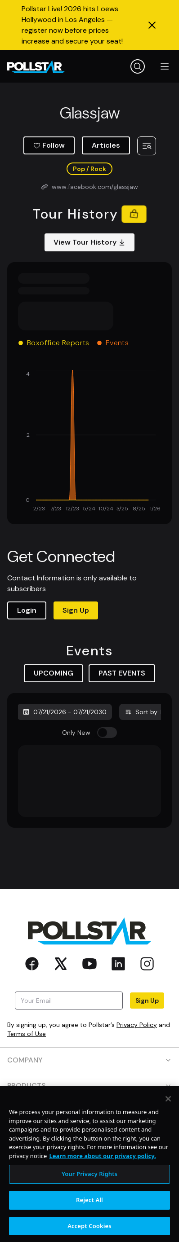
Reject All (89, 1206)
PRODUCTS (89, 1085)
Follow (49, 145)
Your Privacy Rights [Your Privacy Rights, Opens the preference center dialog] (89, 1180)
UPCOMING (53, 673)
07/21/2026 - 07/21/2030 (64, 712)
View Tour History (89, 242)
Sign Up (76, 610)
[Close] (168, 1105)
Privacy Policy (136, 1025)
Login (26, 610)
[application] (89, 441)
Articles (106, 145)
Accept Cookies (89, 1232)
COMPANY (89, 1060)
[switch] (107, 732)
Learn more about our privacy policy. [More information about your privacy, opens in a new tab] (102, 1162)
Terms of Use (26, 1034)
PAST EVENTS (121, 673)
